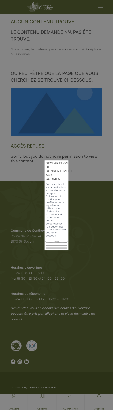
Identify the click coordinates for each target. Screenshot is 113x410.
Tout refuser (56, 216)
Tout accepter (56, 209)
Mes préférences (56, 223)
